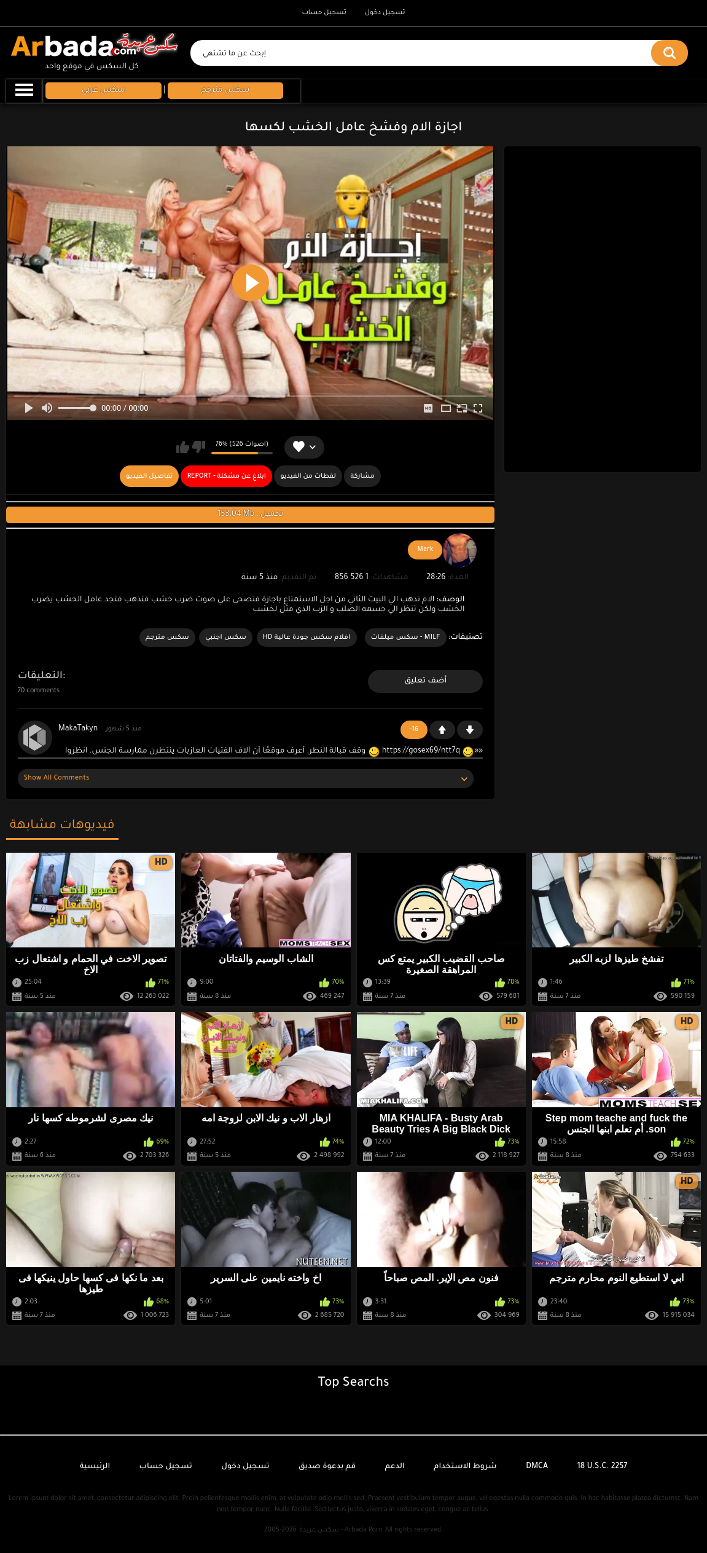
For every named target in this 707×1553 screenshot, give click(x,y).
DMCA (537, 1467)
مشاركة (363, 476)
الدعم (395, 1467)
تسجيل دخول (385, 13)
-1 (470, 730)
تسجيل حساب (324, 13)
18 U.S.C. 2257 (602, 1467)
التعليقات (40, 676)
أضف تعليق (425, 681)
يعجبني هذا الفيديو (182, 447)
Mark (425, 549)
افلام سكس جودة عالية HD (307, 637)
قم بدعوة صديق (327, 1467)
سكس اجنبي (225, 637)
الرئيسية (95, 1467)
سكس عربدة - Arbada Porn (341, 1530)
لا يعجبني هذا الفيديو (198, 447)
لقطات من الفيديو (308, 476)
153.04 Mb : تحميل (250, 514)
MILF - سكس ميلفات (405, 637)
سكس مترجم (167, 637)
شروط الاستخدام (465, 1467)
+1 (442, 730)
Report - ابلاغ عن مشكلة (226, 476)
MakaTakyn (78, 729)
